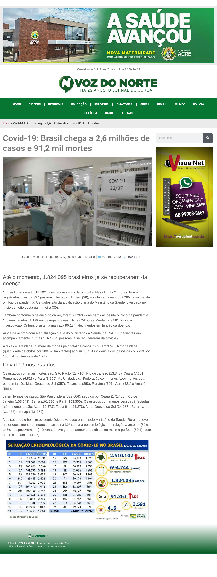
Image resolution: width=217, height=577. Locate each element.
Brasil (162, 104)
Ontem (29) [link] (79, 297)
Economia (55, 104)
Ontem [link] (29, 325)
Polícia (198, 104)
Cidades (35, 104)
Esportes (101, 104)
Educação (79, 104)
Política (90, 113)
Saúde (109, 113)
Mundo (180, 104)
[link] (79, 297)
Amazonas (124, 104)
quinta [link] (38, 307)
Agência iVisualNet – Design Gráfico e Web (47, 546)
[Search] (208, 138)
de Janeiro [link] (99, 373)
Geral (144, 104)
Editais (127, 113)
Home (17, 104)
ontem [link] (82, 419)
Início (6, 123)
